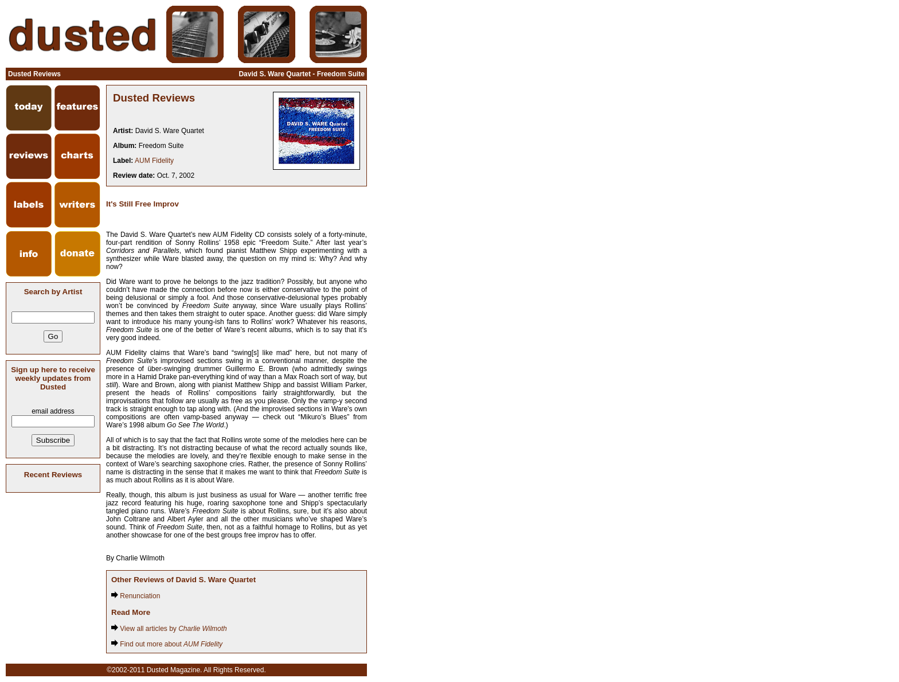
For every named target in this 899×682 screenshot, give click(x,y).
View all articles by (169, 629)
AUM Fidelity (154, 161)
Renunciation (135, 596)
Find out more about (166, 644)
